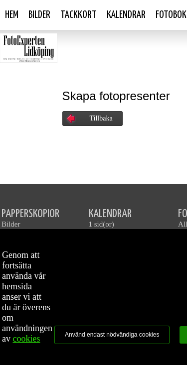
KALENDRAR (110, 214)
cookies (26, 339)
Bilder (39, 15)
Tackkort (78, 15)
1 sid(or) (101, 224)
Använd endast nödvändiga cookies (112, 334)
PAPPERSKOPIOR (30, 214)
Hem (11, 15)
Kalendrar (126, 15)
